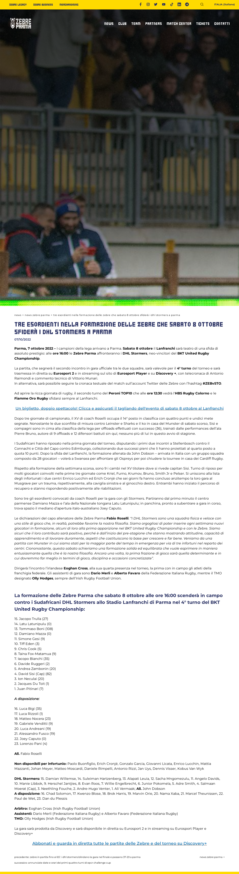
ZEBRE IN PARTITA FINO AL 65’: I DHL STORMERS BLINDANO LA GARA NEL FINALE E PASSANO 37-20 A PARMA (85, 857)
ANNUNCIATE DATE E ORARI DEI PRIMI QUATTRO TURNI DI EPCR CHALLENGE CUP (69, 862)
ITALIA (222, 4)
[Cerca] (203, 5)
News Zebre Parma (37, 315)
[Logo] (20, 30)
